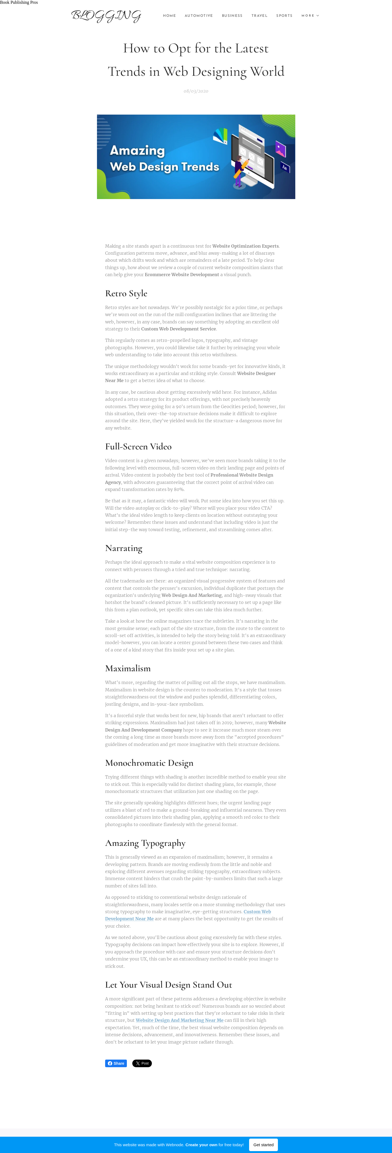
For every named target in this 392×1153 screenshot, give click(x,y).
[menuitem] (189, 16)
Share (116, 1063)
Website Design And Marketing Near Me (180, 1020)
